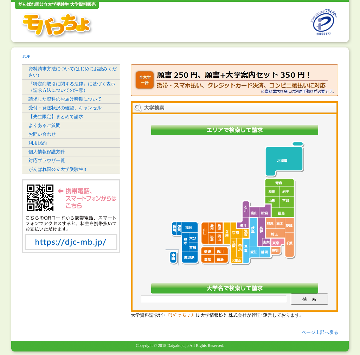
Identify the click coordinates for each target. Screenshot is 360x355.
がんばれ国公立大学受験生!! (57, 169)
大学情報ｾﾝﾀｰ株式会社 (223, 315)
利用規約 (37, 143)
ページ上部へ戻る (320, 332)
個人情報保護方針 (46, 151)
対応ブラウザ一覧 (46, 160)
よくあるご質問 (44, 125)
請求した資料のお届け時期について (65, 99)
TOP (26, 56)
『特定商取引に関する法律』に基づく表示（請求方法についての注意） (71, 87)
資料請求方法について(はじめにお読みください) (72, 72)
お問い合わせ (42, 134)
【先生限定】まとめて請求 (55, 116)
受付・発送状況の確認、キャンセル (65, 107)
